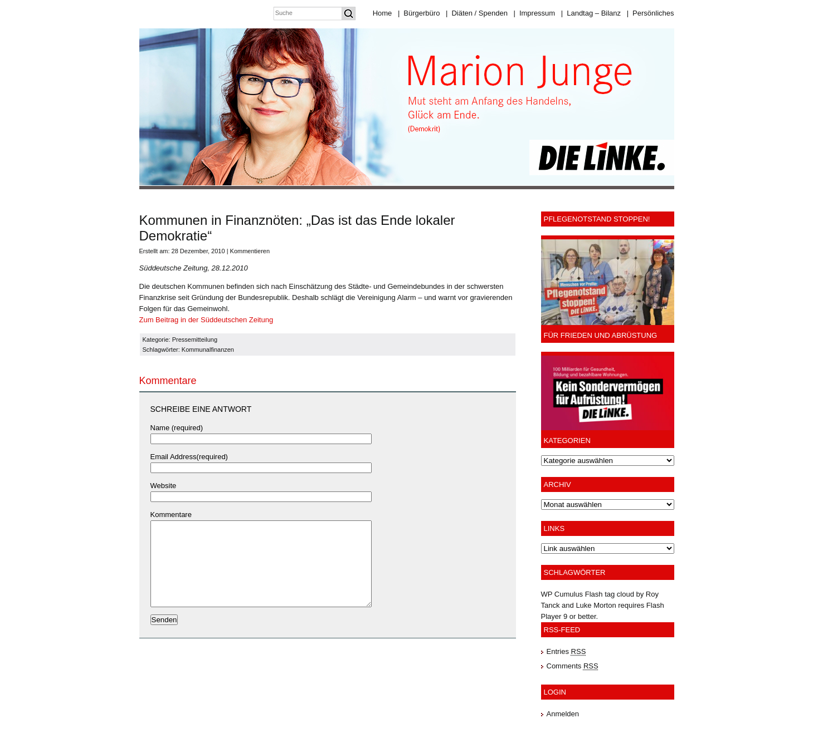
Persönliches (650, 13)
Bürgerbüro (419, 13)
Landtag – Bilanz (591, 13)
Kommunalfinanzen (208, 349)
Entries (566, 651)
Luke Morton (596, 605)
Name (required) (176, 428)
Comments (572, 666)
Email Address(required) (189, 456)
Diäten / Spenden (477, 13)
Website (163, 485)
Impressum (534, 13)
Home (382, 13)
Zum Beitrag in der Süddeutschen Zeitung (206, 320)
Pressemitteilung (194, 339)
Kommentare (171, 514)
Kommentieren (250, 251)
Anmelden (563, 714)
